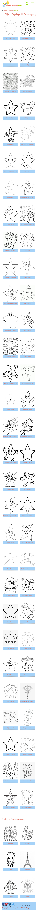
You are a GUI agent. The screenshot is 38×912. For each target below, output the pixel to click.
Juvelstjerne (27, 675)
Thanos (11, 896)
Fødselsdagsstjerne (10, 250)
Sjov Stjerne (10, 144)
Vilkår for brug (25, 908)
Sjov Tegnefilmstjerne (27, 542)
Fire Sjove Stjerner (27, 595)
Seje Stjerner (27, 330)
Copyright (5, 908)
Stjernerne (27, 250)
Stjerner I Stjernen (10, 807)
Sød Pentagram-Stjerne (10, 171)
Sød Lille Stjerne (10, 118)
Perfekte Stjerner (27, 754)
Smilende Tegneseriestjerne (10, 516)
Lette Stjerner (27, 622)
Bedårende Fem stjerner (27, 569)
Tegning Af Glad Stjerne (10, 383)
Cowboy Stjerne (10, 595)
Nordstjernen (10, 489)
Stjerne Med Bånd (27, 781)
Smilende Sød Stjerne (10, 330)
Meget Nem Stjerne (10, 277)
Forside (5, 10)
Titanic (27, 896)
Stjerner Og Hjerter (27, 65)
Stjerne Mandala (27, 91)
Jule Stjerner (27, 303)
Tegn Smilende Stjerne (10, 462)
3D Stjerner (27, 118)
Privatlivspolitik (14, 908)
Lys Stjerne (27, 171)
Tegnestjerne (10, 542)
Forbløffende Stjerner (27, 807)
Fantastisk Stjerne (27, 462)
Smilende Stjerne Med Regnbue (12, 781)
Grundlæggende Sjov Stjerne (28, 197)
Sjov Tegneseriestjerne (10, 303)
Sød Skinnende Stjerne (27, 144)
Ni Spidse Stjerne (10, 38)
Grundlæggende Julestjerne (27, 701)
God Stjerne (27, 489)
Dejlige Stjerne (27, 277)
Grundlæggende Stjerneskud (28, 728)
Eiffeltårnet (27, 869)
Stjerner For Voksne (10, 91)
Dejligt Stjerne (10, 224)
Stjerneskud (10, 728)
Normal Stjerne (10, 754)
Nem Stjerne (10, 622)
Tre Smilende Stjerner (27, 383)
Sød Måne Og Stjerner (27, 38)
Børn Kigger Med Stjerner (27, 224)
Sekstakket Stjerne (27, 516)
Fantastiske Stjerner (10, 356)
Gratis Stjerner (27, 648)
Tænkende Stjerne (27, 409)
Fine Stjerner (10, 701)
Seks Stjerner (27, 356)
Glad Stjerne (10, 675)
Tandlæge (27, 843)
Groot (10, 869)
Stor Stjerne (10, 569)
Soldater (10, 843)
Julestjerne (10, 65)
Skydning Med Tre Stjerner (10, 436)
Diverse (11, 10)
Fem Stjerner (10, 648)
